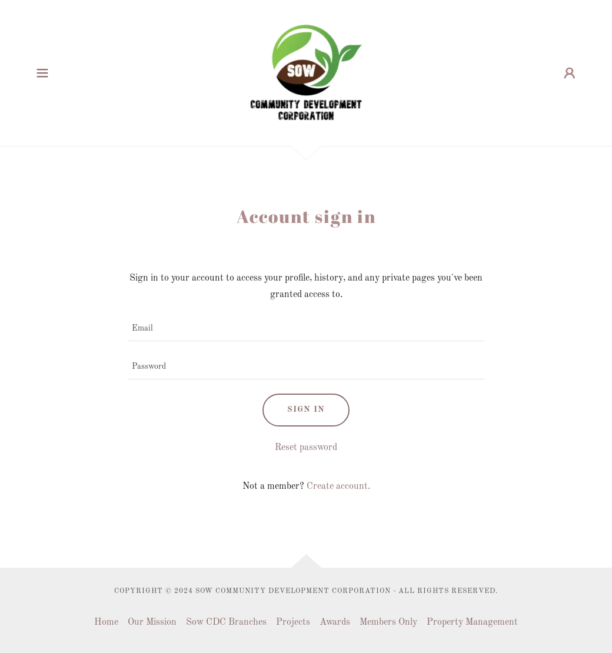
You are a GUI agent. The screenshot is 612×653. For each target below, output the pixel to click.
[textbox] (306, 329)
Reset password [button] (306, 447)
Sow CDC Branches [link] (226, 622)
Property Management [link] (472, 622)
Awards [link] (335, 622)
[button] (42, 73)
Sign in (306, 409)
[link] (306, 73)
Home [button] (106, 622)
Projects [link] (293, 622)
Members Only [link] (388, 622)
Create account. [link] (338, 486)
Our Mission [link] (152, 622)
